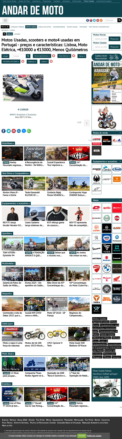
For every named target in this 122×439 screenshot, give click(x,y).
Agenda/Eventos (101, 321)
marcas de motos (44, 26)
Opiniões (7, 233)
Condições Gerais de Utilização (69, 422)
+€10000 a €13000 (11, 61)
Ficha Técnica (7, 422)
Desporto (7, 293)
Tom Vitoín (40, 420)
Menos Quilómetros (42, 56)
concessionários (59, 26)
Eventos (7, 384)
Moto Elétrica (64, 56)
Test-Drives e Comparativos (16, 173)
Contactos (106, 420)
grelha (9, 34)
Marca (82, 56)
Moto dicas (8, 353)
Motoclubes (109, 353)
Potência (32, 62)
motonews (83, 26)
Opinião (32, 420)
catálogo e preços (17, 26)
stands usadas (72, 26)
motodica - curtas (8, 30)
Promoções (68, 420)
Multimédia (8, 263)
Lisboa (44, 61)
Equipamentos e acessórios (16, 203)
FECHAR (82, 436)
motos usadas (31, 26)
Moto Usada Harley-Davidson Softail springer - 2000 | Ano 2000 (107, 383)
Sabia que (7, 323)
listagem (17, 34)
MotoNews (8, 143)
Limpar (5, 56)
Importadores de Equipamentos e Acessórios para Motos (106, 347)
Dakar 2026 (22, 420)
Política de (94, 436)
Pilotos (107, 357)
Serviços (116, 357)
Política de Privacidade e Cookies (43, 422)
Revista (97, 420)
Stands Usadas (107, 334)
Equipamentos (58, 420)
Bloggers (97, 357)
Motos (48, 420)
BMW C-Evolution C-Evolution (23, 114)
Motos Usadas (99, 318)
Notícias (13, 420)
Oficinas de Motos (101, 337)
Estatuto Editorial (21, 422)
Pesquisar (114, 39)
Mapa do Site (7, 425)
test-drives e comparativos (99, 26)
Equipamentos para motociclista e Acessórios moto (105, 328)
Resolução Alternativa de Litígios (95, 422)
